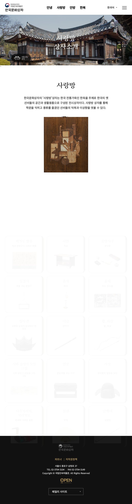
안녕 (49, 7)
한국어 (110, 7)
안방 (72, 7)
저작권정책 (71, 459)
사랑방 (61, 7)
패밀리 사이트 (59, 492)
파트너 (58, 459)
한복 (82, 7)
